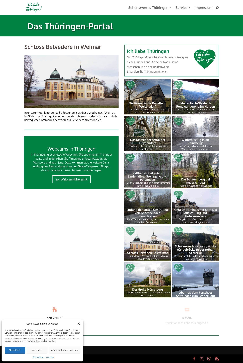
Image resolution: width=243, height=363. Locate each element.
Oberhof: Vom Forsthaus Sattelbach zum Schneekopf (195, 294)
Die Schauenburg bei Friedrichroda (195, 180)
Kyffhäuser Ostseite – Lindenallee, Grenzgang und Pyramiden (147, 176)
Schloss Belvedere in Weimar (147, 253)
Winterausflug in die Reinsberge (195, 141)
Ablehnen (37, 350)
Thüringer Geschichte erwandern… (196, 185)
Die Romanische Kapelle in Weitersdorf (147, 104)
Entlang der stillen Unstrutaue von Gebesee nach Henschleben (147, 213)
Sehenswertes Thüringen (148, 8)
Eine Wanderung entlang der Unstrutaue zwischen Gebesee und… (148, 221)
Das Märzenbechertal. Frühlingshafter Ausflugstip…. (148, 148)
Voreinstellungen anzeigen (64, 350)
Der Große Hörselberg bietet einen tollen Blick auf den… (148, 294)
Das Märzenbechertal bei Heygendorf (147, 141)
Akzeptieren (15, 350)
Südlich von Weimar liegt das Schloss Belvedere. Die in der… (148, 257)
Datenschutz (38, 357)
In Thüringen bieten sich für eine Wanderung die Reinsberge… (196, 148)
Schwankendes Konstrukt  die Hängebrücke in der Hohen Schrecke (195, 249)
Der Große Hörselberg (147, 289)
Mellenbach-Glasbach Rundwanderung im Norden (195, 104)
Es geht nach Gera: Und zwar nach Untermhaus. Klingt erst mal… (148, 111)
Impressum (49, 357)
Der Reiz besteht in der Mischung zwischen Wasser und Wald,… (196, 257)
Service (181, 8)
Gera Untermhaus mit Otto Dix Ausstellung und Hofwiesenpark (195, 213)
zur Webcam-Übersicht (71, 179)
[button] (78, 323)
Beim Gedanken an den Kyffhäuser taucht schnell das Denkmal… (148, 184)
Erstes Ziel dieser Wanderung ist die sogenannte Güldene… (196, 111)
